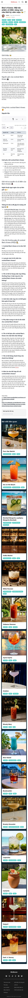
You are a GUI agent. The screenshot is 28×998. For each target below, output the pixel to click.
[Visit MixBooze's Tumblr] (15, 976)
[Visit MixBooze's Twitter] (9, 976)
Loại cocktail (6, 987)
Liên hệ (15, 985)
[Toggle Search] (22, 2)
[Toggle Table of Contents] (19, 2)
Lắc (3, 24)
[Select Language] (25, 2)
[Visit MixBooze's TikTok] (12, 976)
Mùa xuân (5, 22)
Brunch (16, 22)
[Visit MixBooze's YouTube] (6, 976)
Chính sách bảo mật (18, 990)
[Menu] (2, 2)
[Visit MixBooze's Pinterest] (18, 976)
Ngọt (13, 20)
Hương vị (6, 992)
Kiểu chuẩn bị (7, 990)
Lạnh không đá (9, 24)
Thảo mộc (19, 20)
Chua (9, 20)
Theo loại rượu (7, 982)
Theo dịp (6, 985)
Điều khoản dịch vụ (18, 987)
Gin (15, 24)
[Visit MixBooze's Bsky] (22, 976)
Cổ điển (4, 20)
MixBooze (14, 2)
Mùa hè (10, 22)
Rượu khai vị (22, 22)
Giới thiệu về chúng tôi (19, 982)
